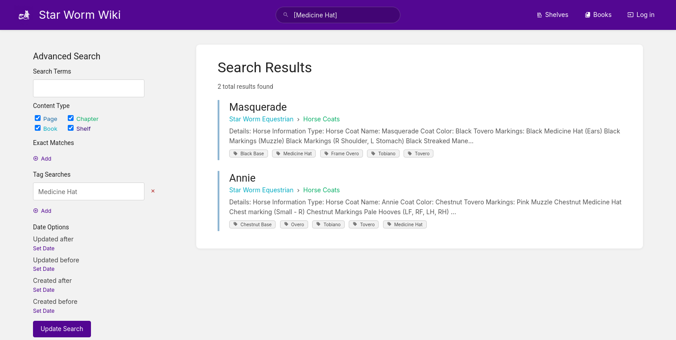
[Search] (286, 15)
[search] (338, 15)
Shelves (552, 14)
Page (47, 118)
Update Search (62, 328)
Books (598, 14)
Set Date (43, 248)
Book (47, 128)
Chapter (83, 118)
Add (42, 158)
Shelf (79, 128)
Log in (641, 14)
